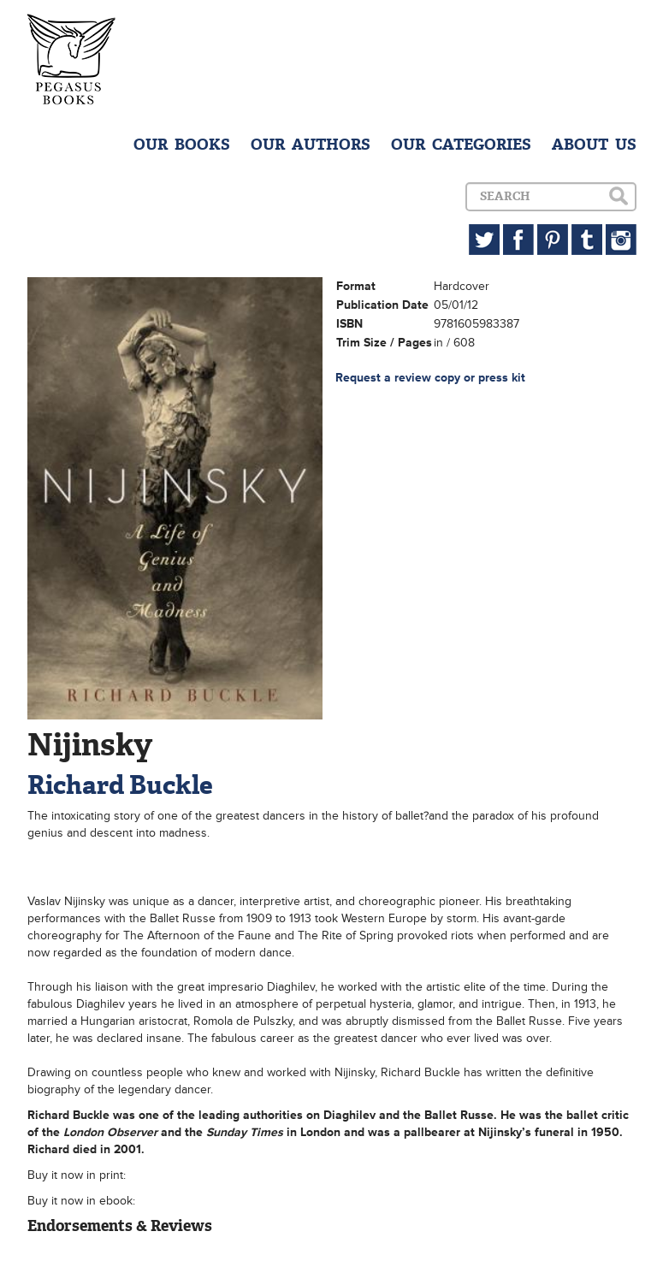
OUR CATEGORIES (461, 144)
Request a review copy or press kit (430, 377)
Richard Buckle (120, 785)
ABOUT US (594, 144)
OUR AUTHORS (310, 144)
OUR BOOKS (181, 144)
